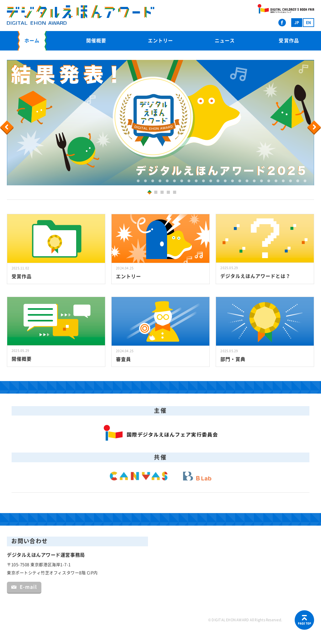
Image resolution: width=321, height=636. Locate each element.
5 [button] (175, 193)
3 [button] (163, 193)
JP (296, 22)
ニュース (225, 40)
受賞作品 (289, 40)
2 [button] (156, 193)
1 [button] (148, 192)
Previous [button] (7, 127)
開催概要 (96, 40)
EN (308, 22)
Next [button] (314, 127)
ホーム (31, 40)
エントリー (160, 40)
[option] (160, 122)
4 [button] (169, 193)
